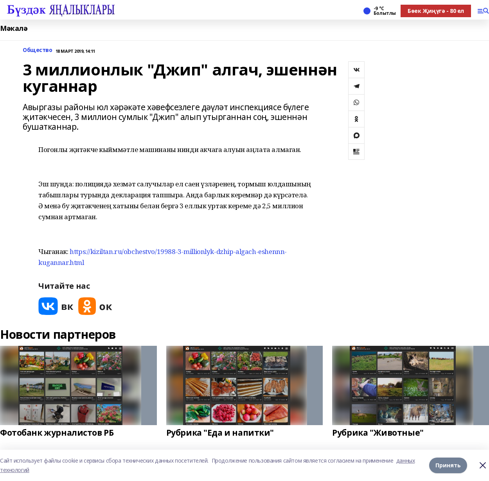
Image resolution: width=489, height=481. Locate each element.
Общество (37, 50)
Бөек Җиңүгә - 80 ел (436, 10)
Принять (448, 465)
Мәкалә (13, 28)
